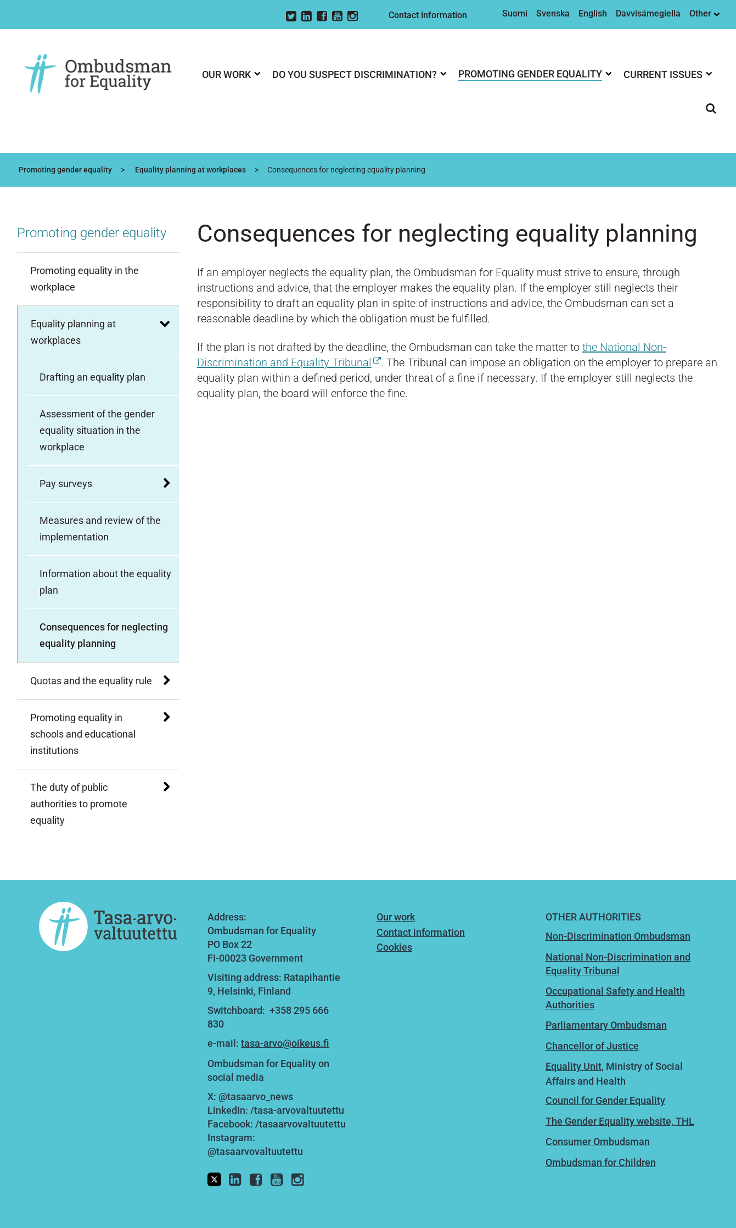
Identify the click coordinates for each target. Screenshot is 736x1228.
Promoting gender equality (64, 169)
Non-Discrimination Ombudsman (618, 936)
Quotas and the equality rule (91, 680)
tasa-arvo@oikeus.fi (285, 1043)
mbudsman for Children (604, 1162)
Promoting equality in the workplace (84, 279)
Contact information (428, 15)
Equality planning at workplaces (189, 169)
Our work (396, 917)
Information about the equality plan (105, 582)
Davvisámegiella (648, 13)
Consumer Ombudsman (598, 1141)
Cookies (394, 947)
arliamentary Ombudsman (609, 1025)
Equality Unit (574, 1066)
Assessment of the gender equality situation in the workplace (97, 430)
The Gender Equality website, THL (620, 1121)
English (592, 13)
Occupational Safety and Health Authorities (615, 998)
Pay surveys (66, 483)
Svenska (553, 13)
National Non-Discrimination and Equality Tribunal (618, 963)
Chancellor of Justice (592, 1046)
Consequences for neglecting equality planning (104, 635)
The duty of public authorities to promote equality (78, 804)
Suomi (514, 13)
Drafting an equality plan (92, 377)
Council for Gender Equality (605, 1100)
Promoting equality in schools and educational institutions (83, 734)
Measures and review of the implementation (100, 529)
